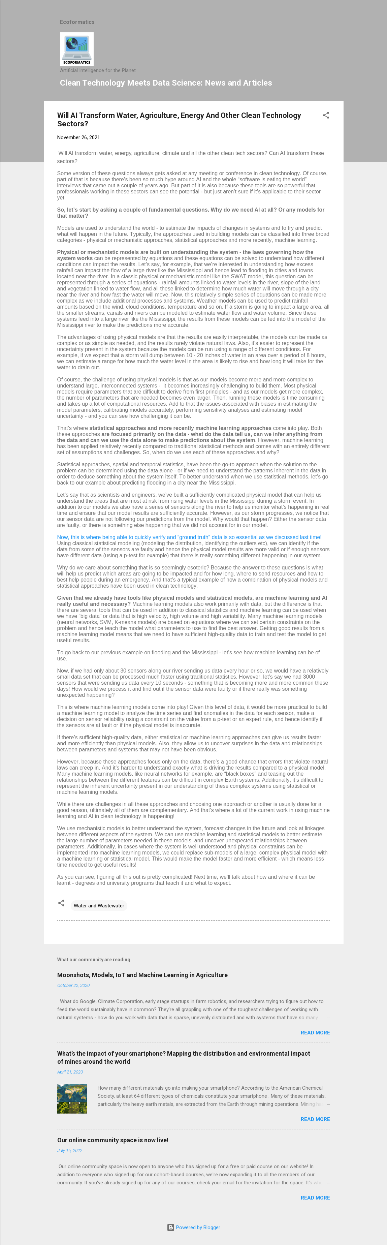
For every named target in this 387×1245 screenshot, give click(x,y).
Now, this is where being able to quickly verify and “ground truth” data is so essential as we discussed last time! (189, 537)
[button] (326, 116)
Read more (315, 1033)
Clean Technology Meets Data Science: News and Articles (166, 83)
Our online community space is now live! (112, 1140)
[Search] (339, 18)
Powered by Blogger (193, 1227)
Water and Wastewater (99, 906)
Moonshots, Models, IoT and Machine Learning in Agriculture (142, 974)
